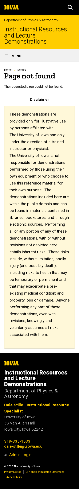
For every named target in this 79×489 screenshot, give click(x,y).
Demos (21, 69)
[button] (70, 7)
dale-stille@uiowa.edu (23, 446)
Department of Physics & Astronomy (31, 20)
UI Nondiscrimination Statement (45, 471)
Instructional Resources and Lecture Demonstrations (35, 35)
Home (8, 69)
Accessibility (14, 477)
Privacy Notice (12, 471)
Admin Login (20, 454)
